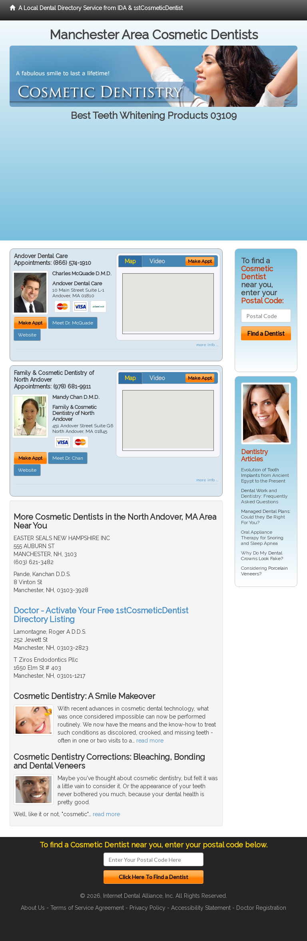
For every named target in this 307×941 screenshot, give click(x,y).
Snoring (275, 538)
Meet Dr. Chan (67, 458)
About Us (33, 908)
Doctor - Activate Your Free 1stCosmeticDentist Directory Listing (101, 615)
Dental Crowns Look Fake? (262, 555)
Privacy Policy (147, 908)
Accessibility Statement (201, 908)
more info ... (207, 344)
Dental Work (254, 490)
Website (27, 335)
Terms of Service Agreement (87, 908)
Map (130, 261)
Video (157, 261)
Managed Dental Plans (265, 511)
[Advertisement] (153, 184)
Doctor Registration (261, 908)
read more (149, 740)
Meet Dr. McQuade (72, 323)
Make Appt (30, 323)
